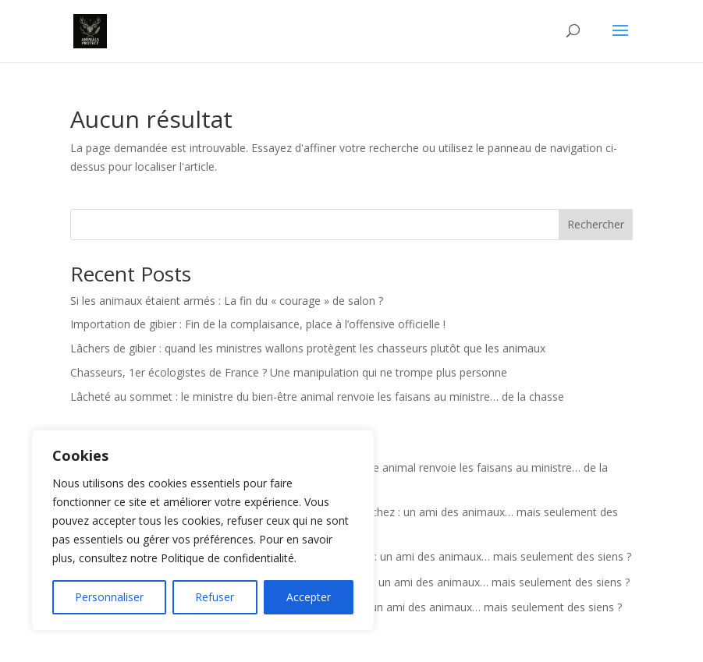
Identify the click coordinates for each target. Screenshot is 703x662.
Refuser (214, 596)
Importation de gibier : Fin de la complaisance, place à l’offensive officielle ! (258, 324)
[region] (203, 530)
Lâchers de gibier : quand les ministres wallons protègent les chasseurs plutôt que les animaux (307, 348)
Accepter (308, 596)
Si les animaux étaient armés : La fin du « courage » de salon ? (226, 300)
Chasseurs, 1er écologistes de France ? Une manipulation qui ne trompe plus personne (288, 372)
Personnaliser (109, 596)
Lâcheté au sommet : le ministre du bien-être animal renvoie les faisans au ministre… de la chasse (317, 396)
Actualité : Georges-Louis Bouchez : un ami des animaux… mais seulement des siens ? (414, 556)
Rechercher (595, 224)
